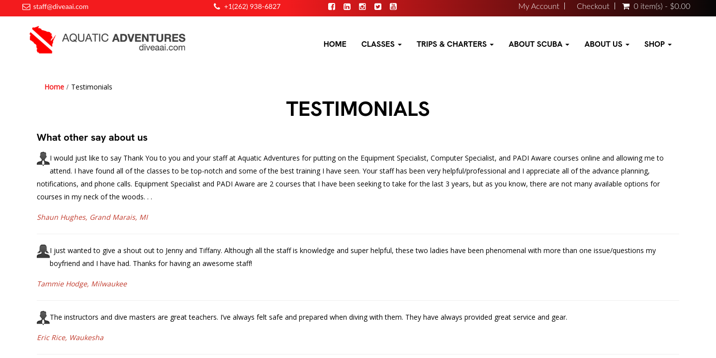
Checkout (593, 5)
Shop (658, 44)
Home (335, 44)
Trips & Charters (455, 44)
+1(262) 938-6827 (252, 6)
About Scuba (539, 44)
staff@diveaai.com (61, 6)
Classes (381, 44)
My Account (538, 5)
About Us (606, 44)
